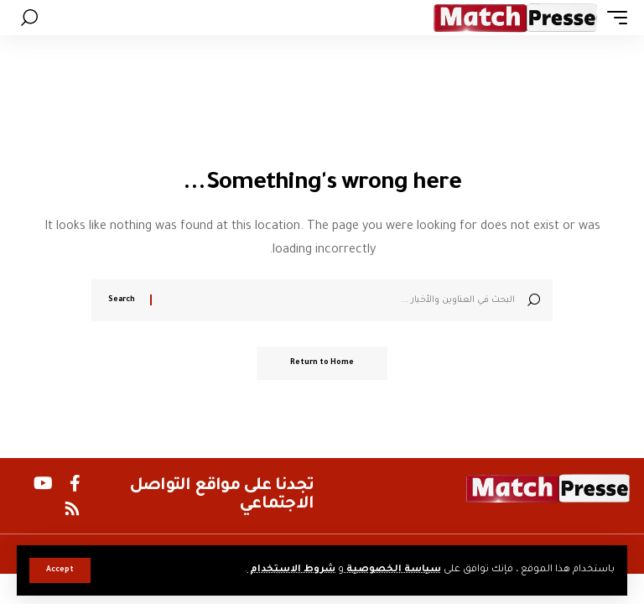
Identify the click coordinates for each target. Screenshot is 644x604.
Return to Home (322, 363)
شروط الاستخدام (291, 570)
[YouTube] (43, 483)
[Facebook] (75, 483)
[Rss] (72, 508)
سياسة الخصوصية (392, 570)
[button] (60, 570)
